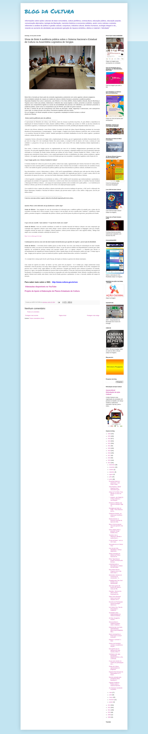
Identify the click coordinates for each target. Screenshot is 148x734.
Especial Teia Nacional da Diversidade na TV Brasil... (116, 673)
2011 (109, 710)
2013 (109, 705)
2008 (109, 717)
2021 (109, 446)
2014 (109, 462)
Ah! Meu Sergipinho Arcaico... (114, 618)
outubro (111, 469)
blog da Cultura (49, 10)
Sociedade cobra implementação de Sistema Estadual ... (115, 614)
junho (111, 479)
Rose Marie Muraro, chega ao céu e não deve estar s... (115, 571)
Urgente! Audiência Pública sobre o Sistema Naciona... (115, 684)
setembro (112, 472)
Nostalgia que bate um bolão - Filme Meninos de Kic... (116, 509)
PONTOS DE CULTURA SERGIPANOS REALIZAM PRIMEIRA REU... (116, 630)
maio (110, 692)
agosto (111, 474)
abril (110, 695)
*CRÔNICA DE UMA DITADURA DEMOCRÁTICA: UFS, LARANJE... (116, 656)
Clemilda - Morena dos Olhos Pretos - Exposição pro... (115, 593)
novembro (112, 467)
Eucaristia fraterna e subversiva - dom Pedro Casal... (114, 483)
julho (110, 477)
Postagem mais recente (31, 315)
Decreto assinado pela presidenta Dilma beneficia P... (115, 679)
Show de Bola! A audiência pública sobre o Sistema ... (115, 623)
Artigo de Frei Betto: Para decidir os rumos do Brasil (116, 493)
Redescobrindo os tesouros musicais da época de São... (115, 520)
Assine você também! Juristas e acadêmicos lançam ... (116, 645)
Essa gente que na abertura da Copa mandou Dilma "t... (115, 650)
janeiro (111, 702)
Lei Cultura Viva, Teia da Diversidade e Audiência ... (115, 609)
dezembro (112, 464)
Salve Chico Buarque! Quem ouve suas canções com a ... (115, 598)
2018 (109, 453)
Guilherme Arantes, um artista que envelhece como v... (115, 515)
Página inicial (62, 315)
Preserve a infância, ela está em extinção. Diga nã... (116, 504)
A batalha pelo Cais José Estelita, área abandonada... (116, 582)
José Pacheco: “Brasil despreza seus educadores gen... (115, 488)
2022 (109, 443)
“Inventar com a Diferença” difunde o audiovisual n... (115, 536)
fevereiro (111, 699)
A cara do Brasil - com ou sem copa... (116, 541)
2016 (109, 458)
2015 (109, 460)
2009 (109, 714)
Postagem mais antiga (93, 315)
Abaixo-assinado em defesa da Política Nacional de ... (114, 555)
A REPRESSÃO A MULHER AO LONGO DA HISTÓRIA (116, 566)
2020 (109, 448)
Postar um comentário (33, 312)
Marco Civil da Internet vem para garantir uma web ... (116, 526)
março (111, 697)
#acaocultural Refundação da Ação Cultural (113, 392)
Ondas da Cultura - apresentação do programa (114, 668)
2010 (109, 712)
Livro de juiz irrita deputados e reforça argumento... (115, 550)
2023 (109, 441)
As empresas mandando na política (115, 688)
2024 (109, 438)
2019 (109, 450)
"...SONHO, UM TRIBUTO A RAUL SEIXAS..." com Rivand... (116, 499)
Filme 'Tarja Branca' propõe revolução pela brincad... (116, 560)
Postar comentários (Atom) (36, 318)
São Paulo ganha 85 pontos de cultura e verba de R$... (115, 587)
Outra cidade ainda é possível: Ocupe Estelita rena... (114, 531)
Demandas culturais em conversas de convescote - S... (115, 576)
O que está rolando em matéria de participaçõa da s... (116, 662)
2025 (109, 436)
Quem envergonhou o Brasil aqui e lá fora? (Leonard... (115, 635)
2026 (109, 433)
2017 (109, 455)
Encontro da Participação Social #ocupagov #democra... (116, 603)
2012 (109, 707)
